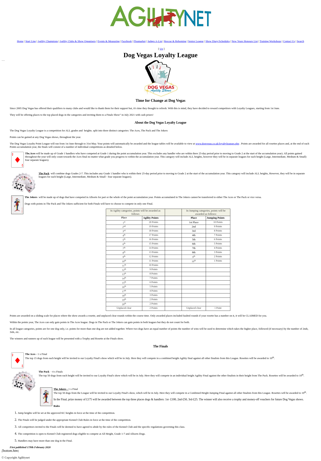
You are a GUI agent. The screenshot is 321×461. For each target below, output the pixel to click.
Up (161, 48)
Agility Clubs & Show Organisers (78, 41)
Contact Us (289, 41)
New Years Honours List (245, 41)
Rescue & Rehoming (175, 41)
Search (300, 41)
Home (20, 41)
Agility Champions (48, 41)
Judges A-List (154, 41)
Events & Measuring (108, 41)
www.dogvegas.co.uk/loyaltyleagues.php (217, 143)
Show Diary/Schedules (217, 41)
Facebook (126, 41)
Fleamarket (140, 41)
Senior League (195, 41)
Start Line (30, 41)
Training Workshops (270, 41)
